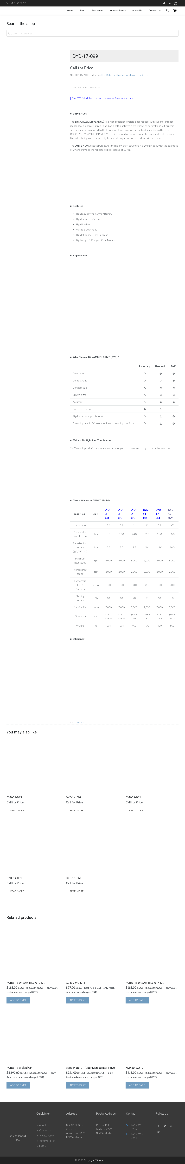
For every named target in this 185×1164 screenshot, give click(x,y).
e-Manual (80, 722)
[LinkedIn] (170, 3)
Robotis (145, 75)
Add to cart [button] (18, 1000)
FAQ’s (42, 1146)
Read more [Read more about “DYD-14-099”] (76, 810)
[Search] (168, 10)
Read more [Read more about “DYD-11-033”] (17, 810)
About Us (44, 1125)
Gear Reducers (108, 75)
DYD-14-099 (146, 513)
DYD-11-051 (120, 513)
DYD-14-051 (133, 513)
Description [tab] (79, 87)
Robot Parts (135, 75)
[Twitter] (164, 3)
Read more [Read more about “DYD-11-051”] (76, 891)
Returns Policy (47, 1140)
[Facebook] (158, 3)
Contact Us (45, 1130)
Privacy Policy (46, 1135)
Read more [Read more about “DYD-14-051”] (17, 891)
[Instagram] (176, 3)
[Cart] (175, 10)
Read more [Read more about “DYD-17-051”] (136, 810)
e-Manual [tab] (95, 87)
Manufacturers (122, 75)
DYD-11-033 (107, 513)
